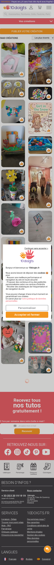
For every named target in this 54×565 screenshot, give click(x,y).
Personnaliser (27, 307)
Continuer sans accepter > (36, 248)
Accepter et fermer (27, 314)
